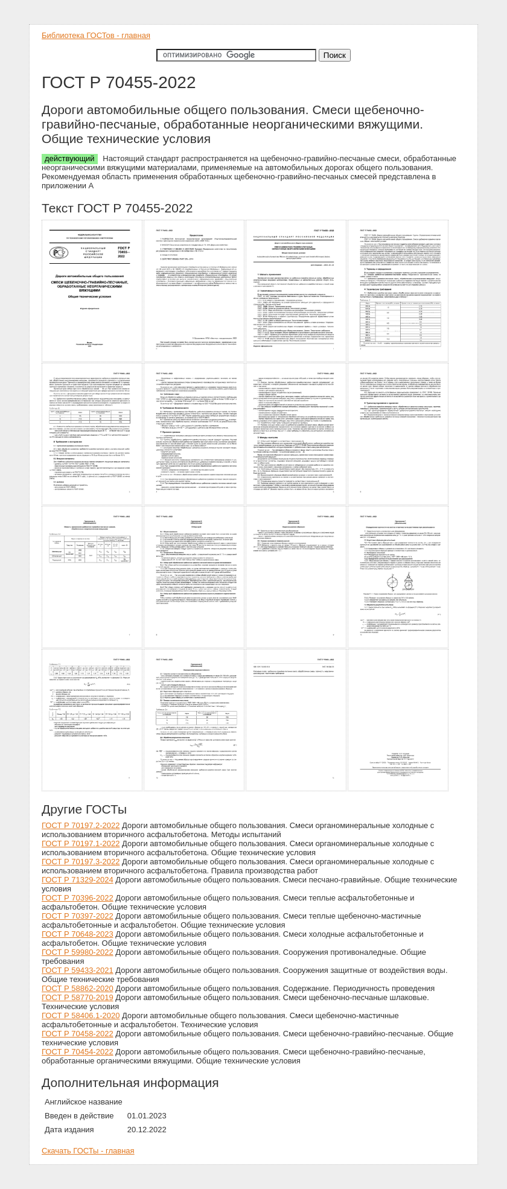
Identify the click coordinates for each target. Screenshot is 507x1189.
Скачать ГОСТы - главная (88, 1150)
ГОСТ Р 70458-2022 (77, 1033)
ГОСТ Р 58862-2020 (77, 988)
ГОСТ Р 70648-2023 (77, 934)
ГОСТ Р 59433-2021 (77, 970)
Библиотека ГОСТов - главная (96, 35)
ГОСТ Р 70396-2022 (77, 897)
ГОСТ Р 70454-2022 (77, 1051)
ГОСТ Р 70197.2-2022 (81, 825)
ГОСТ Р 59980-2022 (77, 952)
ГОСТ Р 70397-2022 (77, 915)
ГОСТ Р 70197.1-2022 (81, 843)
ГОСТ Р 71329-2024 (77, 879)
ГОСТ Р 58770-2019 (77, 997)
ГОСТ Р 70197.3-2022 (81, 861)
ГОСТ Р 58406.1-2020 (81, 1015)
